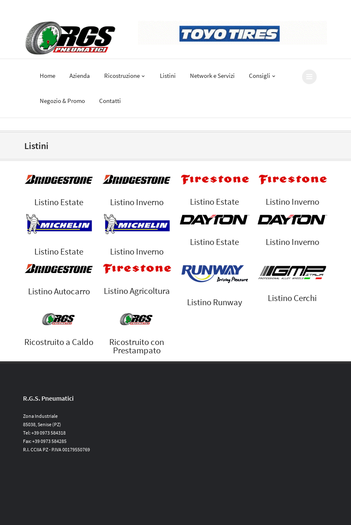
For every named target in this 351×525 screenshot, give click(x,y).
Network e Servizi (212, 76)
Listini (168, 76)
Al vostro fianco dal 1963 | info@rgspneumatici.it (75, 8)
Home (47, 76)
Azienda (79, 76)
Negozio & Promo (62, 101)
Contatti (110, 101)
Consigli (262, 76)
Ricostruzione (125, 76)
